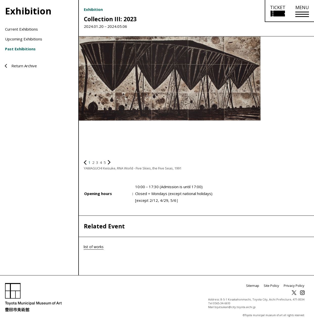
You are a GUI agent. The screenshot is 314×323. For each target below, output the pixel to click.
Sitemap (256, 286)
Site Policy (274, 286)
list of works (94, 246)
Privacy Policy (294, 286)
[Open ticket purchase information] (277, 11)
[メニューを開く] (302, 11)
